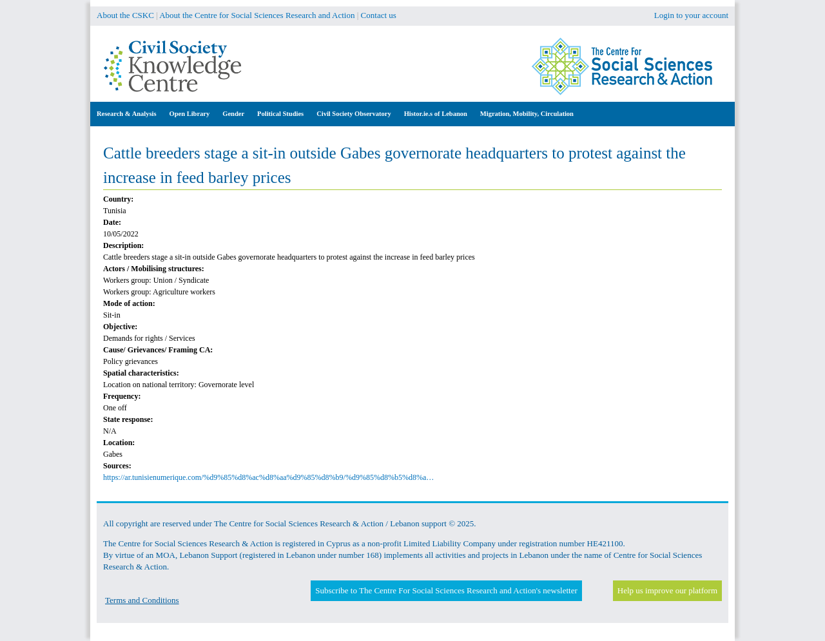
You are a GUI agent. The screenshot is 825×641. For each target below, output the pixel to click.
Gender (233, 113)
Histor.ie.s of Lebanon (435, 113)
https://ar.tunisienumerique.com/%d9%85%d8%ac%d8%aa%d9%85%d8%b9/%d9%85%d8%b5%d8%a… (268, 477)
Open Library (190, 113)
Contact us (378, 15)
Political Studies (280, 113)
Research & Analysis (127, 113)
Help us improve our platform (667, 590)
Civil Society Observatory (353, 113)
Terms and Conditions (142, 600)
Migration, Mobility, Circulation (527, 113)
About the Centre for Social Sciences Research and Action (256, 15)
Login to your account (691, 15)
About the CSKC (125, 15)
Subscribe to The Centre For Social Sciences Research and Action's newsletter (446, 590)
